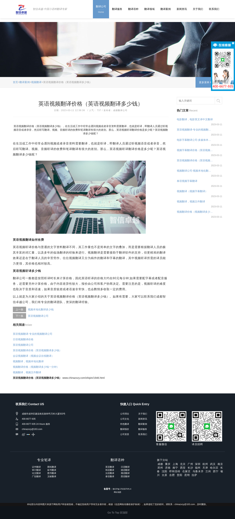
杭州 (205, 464)
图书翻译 (51, 473)
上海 (175, 464)
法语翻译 (109, 473)
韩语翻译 (109, 470)
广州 (190, 464)
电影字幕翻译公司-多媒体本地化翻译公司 (195, 139)
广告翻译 (36, 476)
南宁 (175, 467)
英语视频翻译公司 (38, 315)
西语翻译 (125, 476)
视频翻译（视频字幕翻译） (192, 191)
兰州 (208, 471)
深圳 (197, 464)
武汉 (213, 464)
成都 (160, 464)
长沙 (190, 467)
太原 (164, 475)
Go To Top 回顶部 (117, 512)
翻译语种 (133, 9)
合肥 (172, 475)
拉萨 (194, 475)
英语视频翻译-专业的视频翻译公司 (32, 333)
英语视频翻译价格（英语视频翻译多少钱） (37, 350)
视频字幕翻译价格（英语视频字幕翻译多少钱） (195, 150)
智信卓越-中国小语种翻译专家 (50, 9)
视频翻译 (36, 82)
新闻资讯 (182, 9)
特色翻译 (124, 424)
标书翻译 (51, 470)
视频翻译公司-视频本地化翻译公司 (195, 170)
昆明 (187, 475)
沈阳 (164, 471)
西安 (183, 467)
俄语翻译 (125, 473)
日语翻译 (125, 467)
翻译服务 (117, 9)
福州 (197, 467)
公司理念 (124, 413)
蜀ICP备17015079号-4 (122, 489)
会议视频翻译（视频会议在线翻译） (33, 355)
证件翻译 (36, 467)
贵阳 (179, 475)
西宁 (215, 471)
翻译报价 (124, 429)
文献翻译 (51, 476)
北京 (183, 464)
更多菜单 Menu (209, 82)
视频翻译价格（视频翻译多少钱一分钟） (36, 366)
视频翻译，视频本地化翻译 (28, 361)
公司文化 (124, 419)
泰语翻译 (109, 476)
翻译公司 (101, 9)
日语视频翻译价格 (23, 339)
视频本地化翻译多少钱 (41, 309)
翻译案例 (165, 9)
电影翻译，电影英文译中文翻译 (195, 119)
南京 (220, 464)
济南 (168, 467)
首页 (15, 82)
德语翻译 (125, 470)
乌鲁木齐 (198, 471)
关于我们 (198, 9)
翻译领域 (149, 9)
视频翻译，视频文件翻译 (27, 372)
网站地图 (117, 492)
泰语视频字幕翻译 (187, 180)
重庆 (168, 464)
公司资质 (124, 434)
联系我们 (214, 9)
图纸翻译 (51, 467)
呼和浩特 (174, 471)
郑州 (160, 467)
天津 (205, 467)
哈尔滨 (214, 467)
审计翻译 (36, 470)
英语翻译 (109, 467)
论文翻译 (36, 473)
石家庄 (186, 471)
